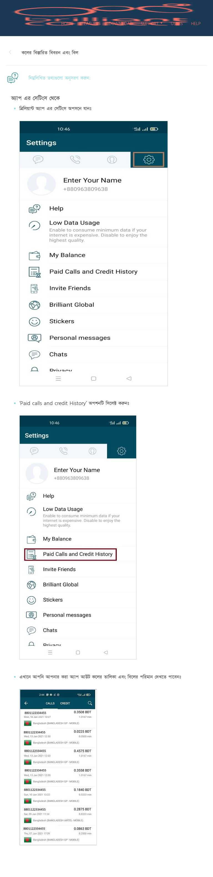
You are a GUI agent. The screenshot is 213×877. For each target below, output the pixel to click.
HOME (67, 23)
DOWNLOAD (121, 23)
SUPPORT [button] (152, 23)
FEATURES (91, 23)
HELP (196, 23)
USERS (177, 23)
